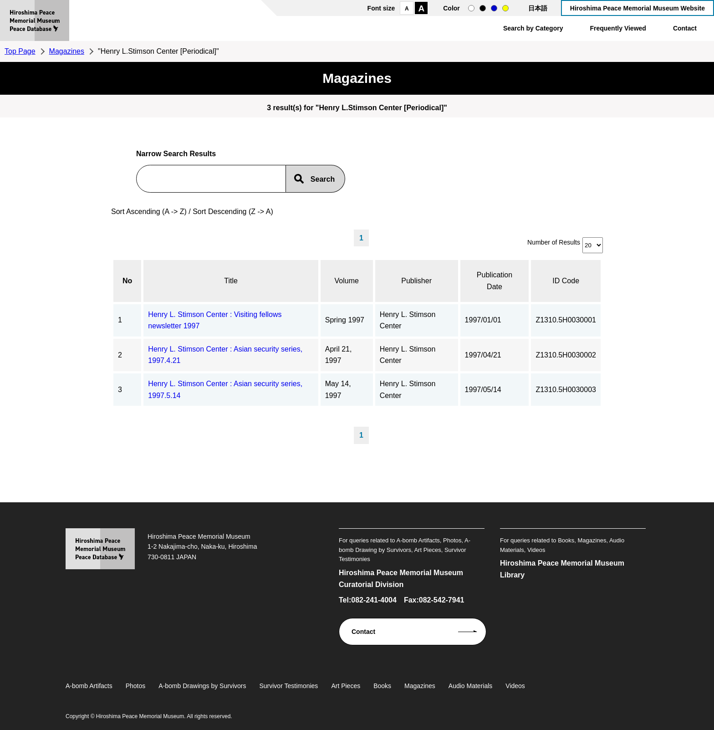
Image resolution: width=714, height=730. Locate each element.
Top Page (20, 51)
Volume (347, 281)
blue (494, 8)
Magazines (66, 51)
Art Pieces (345, 685)
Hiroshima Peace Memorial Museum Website (637, 8)
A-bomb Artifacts (89, 685)
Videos (515, 685)
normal (471, 8)
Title (231, 281)
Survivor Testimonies (288, 685)
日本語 (537, 8)
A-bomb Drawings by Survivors (202, 685)
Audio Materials (471, 685)
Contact (685, 28)
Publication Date (494, 281)
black (482, 8)
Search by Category (533, 28)
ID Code (565, 281)
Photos (136, 685)
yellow (505, 8)
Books (382, 685)
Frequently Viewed (618, 28)
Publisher (416, 281)
